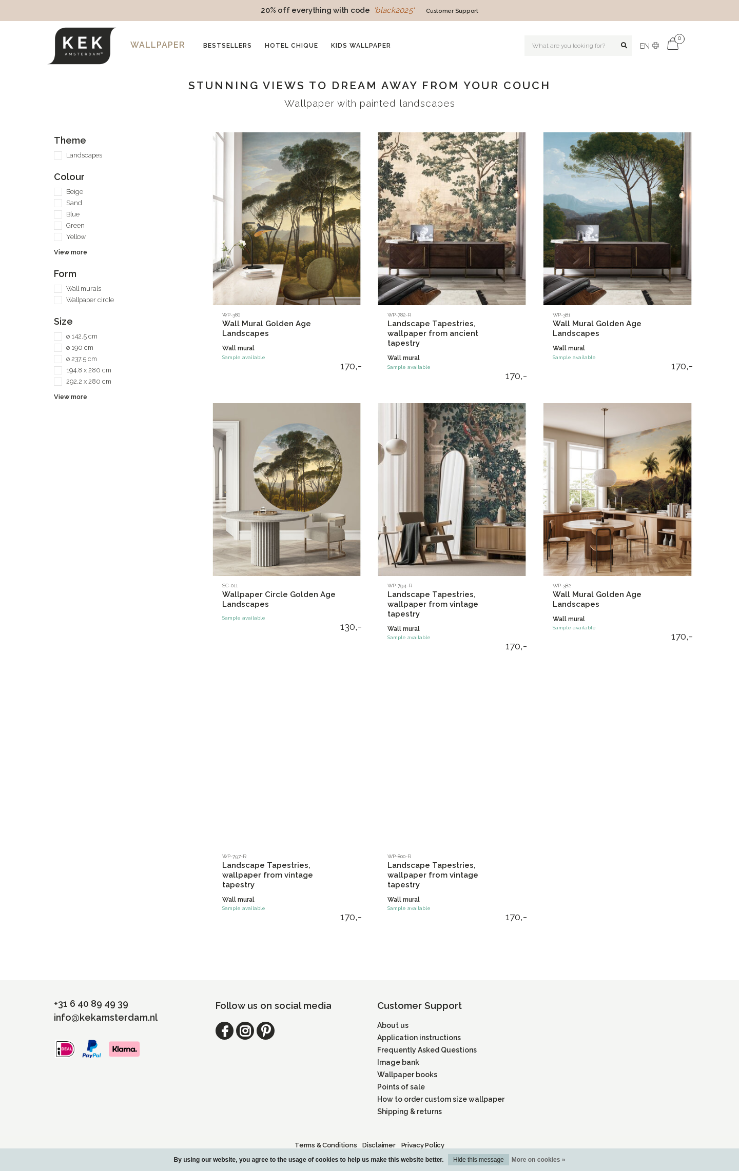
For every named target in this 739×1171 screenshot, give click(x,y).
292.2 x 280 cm (88, 381)
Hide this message (478, 1159)
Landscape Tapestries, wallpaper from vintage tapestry (432, 604)
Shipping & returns (409, 1111)
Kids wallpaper (361, 45)
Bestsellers (227, 45)
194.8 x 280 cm (88, 370)
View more (70, 252)
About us (393, 1025)
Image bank (398, 1062)
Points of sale (401, 1087)
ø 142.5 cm (82, 336)
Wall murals (83, 288)
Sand (74, 203)
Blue (73, 214)
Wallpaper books (407, 1074)
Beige (74, 191)
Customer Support (452, 11)
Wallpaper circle (90, 300)
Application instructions (419, 1038)
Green (75, 225)
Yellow (76, 237)
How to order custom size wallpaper (440, 1099)
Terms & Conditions (326, 1145)
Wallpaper (157, 45)
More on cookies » (539, 1159)
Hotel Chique (291, 45)
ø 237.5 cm (81, 359)
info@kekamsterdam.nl (106, 1017)
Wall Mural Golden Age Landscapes (266, 328)
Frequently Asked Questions (427, 1050)
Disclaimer (378, 1145)
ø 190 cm (79, 347)
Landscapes (84, 155)
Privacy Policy (422, 1145)
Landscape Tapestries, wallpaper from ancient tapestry (432, 333)
